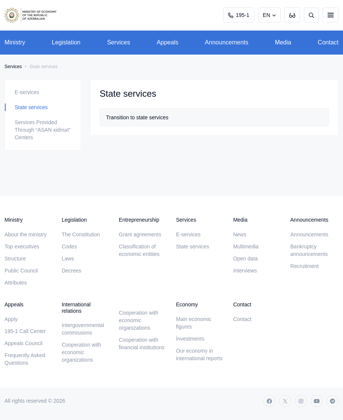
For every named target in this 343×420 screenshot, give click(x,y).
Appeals (167, 42)
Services (118, 42)
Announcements (226, 42)
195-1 (238, 15)
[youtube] (317, 401)
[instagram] (301, 401)
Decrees (71, 271)
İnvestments (190, 339)
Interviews (245, 271)
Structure (15, 259)
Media (283, 42)
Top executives (22, 246)
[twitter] (285, 401)
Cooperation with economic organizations (81, 352)
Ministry (15, 42)
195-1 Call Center (25, 331)
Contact (328, 42)
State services (31, 107)
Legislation (66, 42)
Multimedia (246, 246)
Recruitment (304, 266)
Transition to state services (137, 117)
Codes (69, 246)
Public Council (21, 271)
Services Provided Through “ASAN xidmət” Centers (43, 129)
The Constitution (81, 234)
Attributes (16, 283)
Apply (11, 319)
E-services (27, 92)
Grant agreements (140, 234)
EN (266, 15)
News (239, 234)
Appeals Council (23, 343)
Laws (68, 259)
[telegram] (332, 401)
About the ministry (26, 234)
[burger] (330, 15)
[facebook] (269, 401)
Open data (245, 259)
